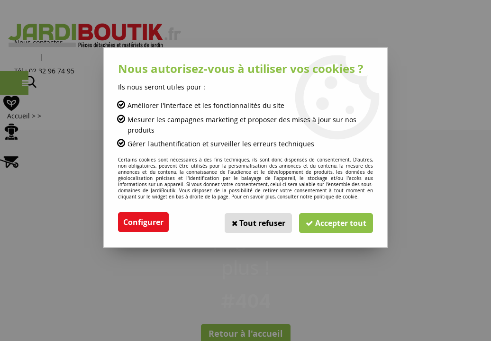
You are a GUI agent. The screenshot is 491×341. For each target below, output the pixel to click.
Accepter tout (335, 222)
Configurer (143, 222)
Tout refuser (255, 222)
